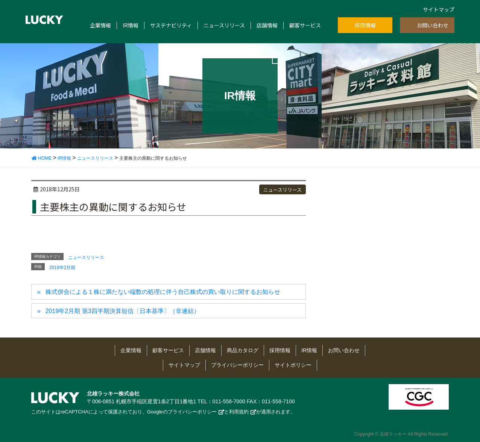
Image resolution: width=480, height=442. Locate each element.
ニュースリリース (224, 25)
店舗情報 (267, 25)
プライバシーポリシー (237, 365)
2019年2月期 (62, 267)
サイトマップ (438, 9)
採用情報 (365, 25)
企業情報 (100, 25)
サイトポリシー (293, 365)
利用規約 (239, 412)
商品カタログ (242, 350)
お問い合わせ (432, 25)
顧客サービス (305, 25)
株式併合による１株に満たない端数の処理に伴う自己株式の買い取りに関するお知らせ (163, 292)
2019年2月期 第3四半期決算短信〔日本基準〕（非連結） (123, 311)
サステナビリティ (171, 25)
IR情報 (130, 25)
